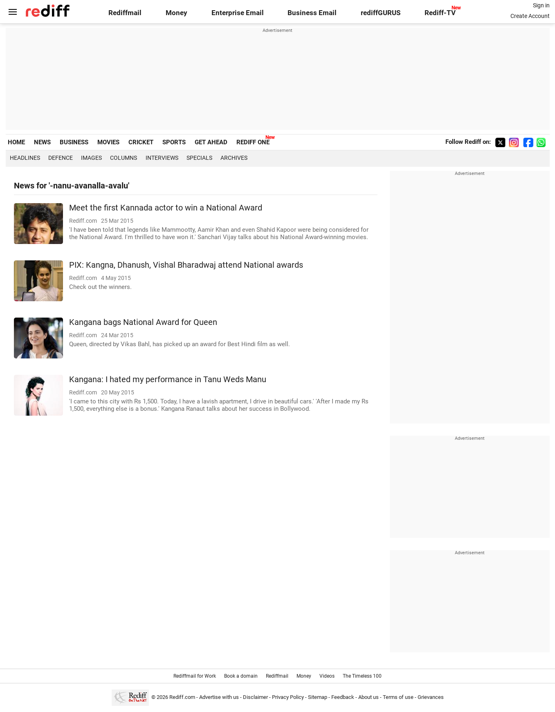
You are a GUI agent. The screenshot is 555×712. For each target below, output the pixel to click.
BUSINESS (74, 142)
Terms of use (398, 697)
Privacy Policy (288, 697)
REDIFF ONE (253, 142)
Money (176, 13)
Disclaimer (255, 697)
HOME (16, 142)
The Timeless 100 (362, 676)
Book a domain (241, 676)
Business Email (312, 13)
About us (368, 697)
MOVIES (108, 142)
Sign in (541, 5)
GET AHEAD (211, 142)
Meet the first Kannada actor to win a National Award (165, 208)
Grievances (431, 697)
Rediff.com (182, 697)
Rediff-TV (440, 13)
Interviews (162, 157)
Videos (327, 676)
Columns (123, 157)
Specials (199, 157)
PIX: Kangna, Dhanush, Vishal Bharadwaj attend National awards (186, 265)
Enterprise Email (237, 13)
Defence (60, 157)
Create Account (530, 16)
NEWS (42, 142)
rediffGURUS (380, 13)
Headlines (25, 157)
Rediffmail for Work (194, 676)
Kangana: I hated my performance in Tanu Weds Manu (167, 379)
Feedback (342, 697)
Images (91, 157)
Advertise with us (219, 697)
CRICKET (140, 142)
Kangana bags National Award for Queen (143, 322)
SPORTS (174, 142)
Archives (233, 157)
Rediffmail (125, 13)
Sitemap (317, 697)
